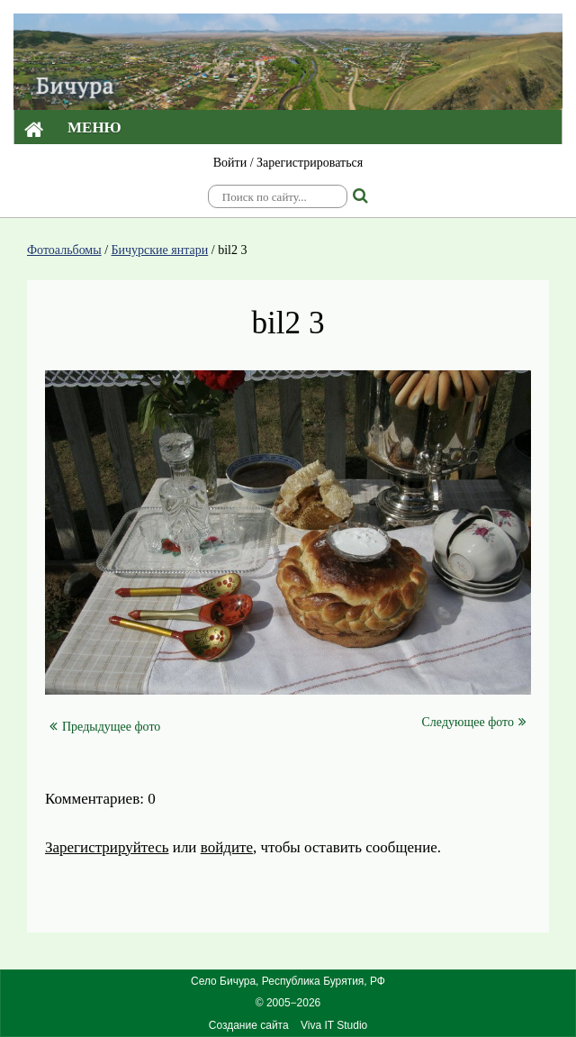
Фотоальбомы (64, 250)
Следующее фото (474, 721)
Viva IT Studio (334, 1025)
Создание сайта (249, 1025)
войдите (227, 847)
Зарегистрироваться (309, 162)
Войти (230, 162)
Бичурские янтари (160, 250)
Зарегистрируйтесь (107, 847)
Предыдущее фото (105, 726)
